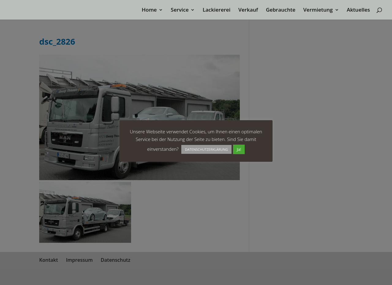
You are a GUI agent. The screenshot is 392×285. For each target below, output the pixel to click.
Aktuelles (358, 10)
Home (149, 10)
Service (180, 10)
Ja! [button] (239, 149)
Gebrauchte (280, 10)
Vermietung (318, 10)
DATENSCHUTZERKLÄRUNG (206, 149)
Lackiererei (217, 10)
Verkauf (248, 10)
